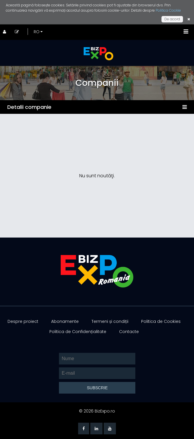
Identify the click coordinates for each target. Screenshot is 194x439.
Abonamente (65, 321)
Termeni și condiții (109, 321)
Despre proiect (23, 321)
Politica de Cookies (161, 321)
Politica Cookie (168, 10)
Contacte (129, 331)
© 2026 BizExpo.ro (97, 411)
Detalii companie (29, 107)
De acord (172, 19)
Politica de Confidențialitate (77, 331)
